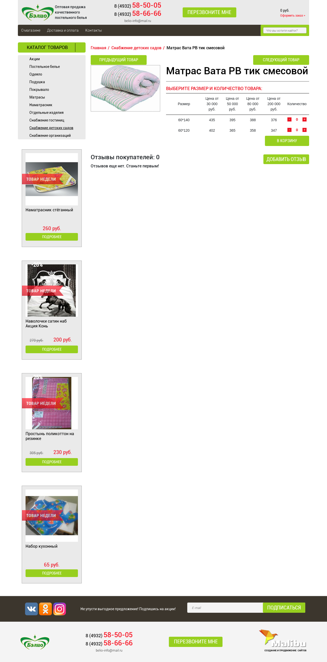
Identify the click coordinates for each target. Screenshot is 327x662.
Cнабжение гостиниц (46, 120)
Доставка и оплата (63, 30)
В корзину (287, 141)
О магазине (30, 30)
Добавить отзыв (286, 159)
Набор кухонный (41, 546)
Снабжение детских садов (51, 128)
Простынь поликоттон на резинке (50, 436)
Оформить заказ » (292, 15)
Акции (34, 59)
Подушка (37, 82)
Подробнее (52, 237)
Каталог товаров (47, 47)
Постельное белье (44, 67)
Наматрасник (40, 105)
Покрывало (39, 90)
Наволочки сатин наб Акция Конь (46, 323)
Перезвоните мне (209, 12)
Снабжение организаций (50, 135)
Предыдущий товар (118, 59)
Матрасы (37, 97)
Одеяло (35, 74)
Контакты (93, 30)
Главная (98, 47)
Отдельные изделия (46, 113)
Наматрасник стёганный (49, 209)
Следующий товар (282, 59)
